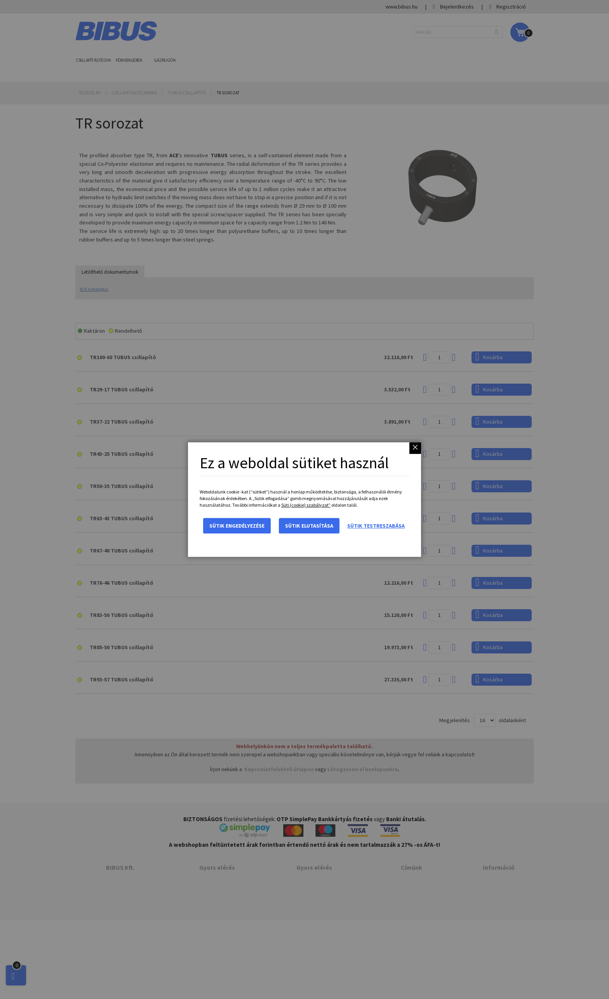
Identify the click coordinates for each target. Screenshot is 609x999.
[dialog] (304, 499)
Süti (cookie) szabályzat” (306, 505)
